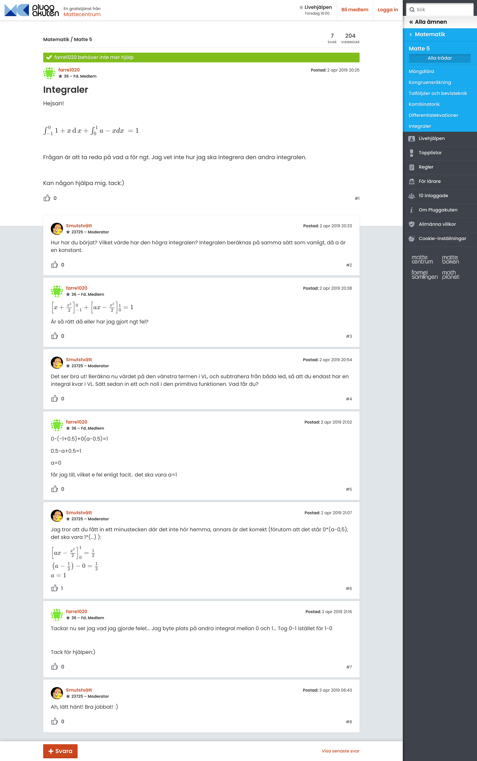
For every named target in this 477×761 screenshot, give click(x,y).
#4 (349, 399)
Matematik (56, 40)
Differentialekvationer (433, 115)
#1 (357, 198)
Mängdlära (421, 71)
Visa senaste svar (341, 751)
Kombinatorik (424, 104)
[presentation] (91, 131)
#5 (349, 489)
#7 (349, 667)
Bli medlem (355, 10)
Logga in (388, 10)
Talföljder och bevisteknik (438, 93)
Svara (63, 751)
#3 (349, 336)
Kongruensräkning (430, 82)
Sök (412, 10)
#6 (349, 589)
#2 (349, 265)
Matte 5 (83, 40)
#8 (349, 722)
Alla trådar (440, 58)
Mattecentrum (82, 14)
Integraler (420, 126)
